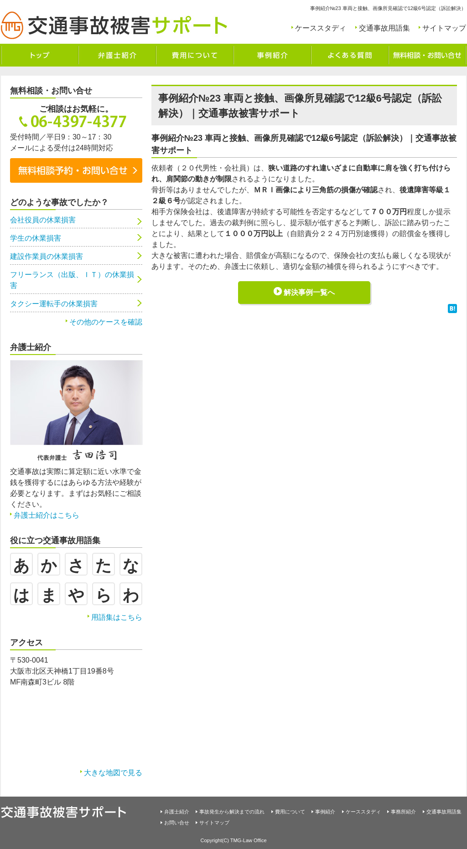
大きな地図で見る (113, 773)
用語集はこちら (116, 617)
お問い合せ (176, 822)
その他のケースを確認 (105, 322)
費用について (290, 811)
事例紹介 (325, 811)
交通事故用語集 (384, 28)
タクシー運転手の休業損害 (54, 304)
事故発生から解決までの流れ (232, 811)
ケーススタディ (320, 28)
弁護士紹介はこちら (46, 515)
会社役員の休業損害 (43, 220)
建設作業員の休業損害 (46, 256)
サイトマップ (444, 28)
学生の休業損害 (35, 238)
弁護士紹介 (176, 811)
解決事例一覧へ (309, 292)
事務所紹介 (403, 811)
